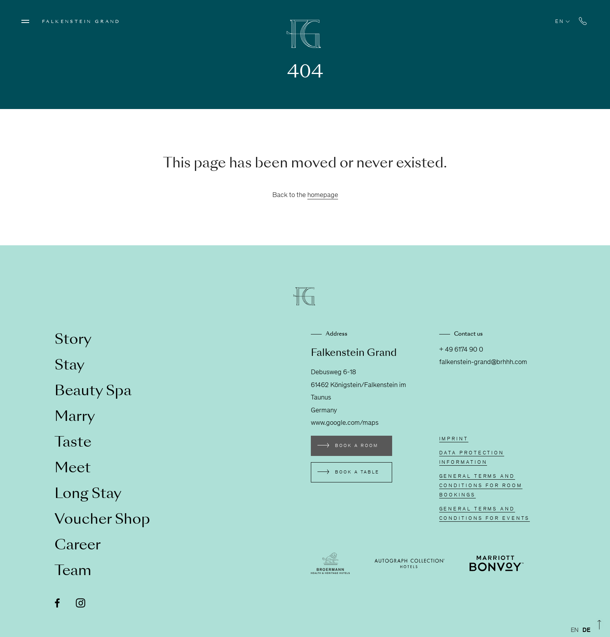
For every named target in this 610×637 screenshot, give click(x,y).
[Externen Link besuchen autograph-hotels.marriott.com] (410, 563)
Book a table (357, 472)
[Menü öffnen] (25, 21)
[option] (586, 630)
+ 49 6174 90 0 (461, 350)
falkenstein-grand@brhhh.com (483, 362)
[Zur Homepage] (305, 33)
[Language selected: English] (582, 630)
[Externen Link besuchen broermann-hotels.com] (330, 563)
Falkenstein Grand (81, 21)
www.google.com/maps (345, 423)
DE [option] (586, 630)
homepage (322, 195)
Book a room (356, 445)
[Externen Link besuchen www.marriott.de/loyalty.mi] (497, 563)
